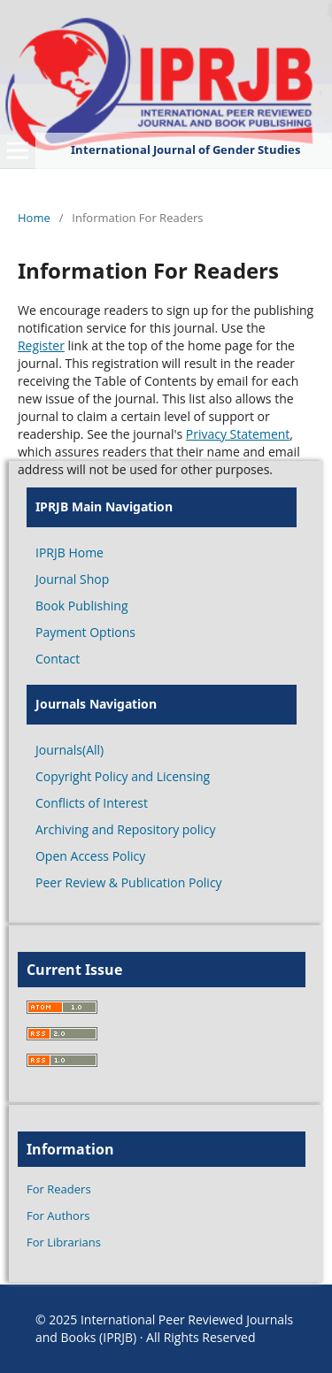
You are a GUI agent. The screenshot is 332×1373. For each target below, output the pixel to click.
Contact (57, 658)
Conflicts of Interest (91, 802)
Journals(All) (69, 749)
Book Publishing (81, 605)
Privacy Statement (238, 434)
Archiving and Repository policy (125, 829)
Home (34, 218)
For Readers (59, 1189)
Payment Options (85, 632)
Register (41, 345)
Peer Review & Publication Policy (128, 882)
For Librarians (64, 1242)
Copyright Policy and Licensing (122, 776)
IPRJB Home (69, 552)
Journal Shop (72, 579)
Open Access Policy (90, 856)
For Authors (58, 1215)
